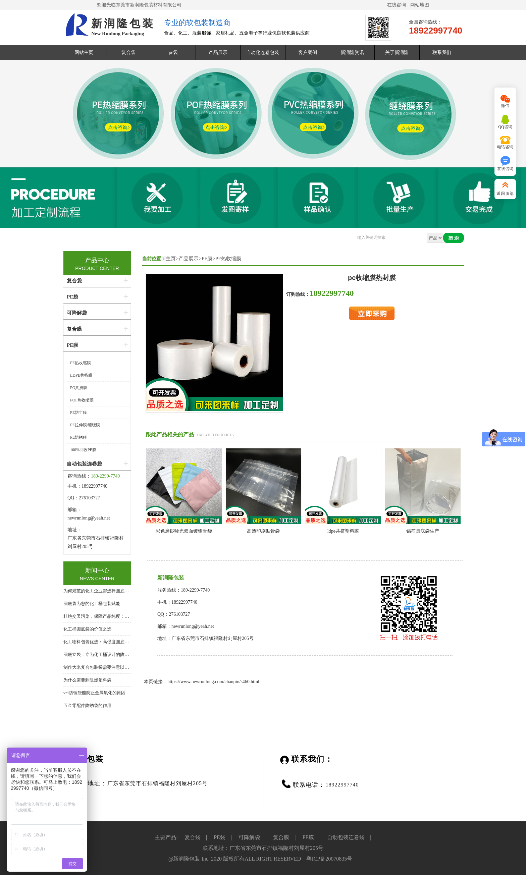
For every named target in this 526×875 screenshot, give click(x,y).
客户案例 (307, 52)
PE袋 (72, 296)
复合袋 (128, 52)
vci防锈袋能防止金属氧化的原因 (94, 692)
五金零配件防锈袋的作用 (87, 705)
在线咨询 (396, 4)
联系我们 (441, 52)
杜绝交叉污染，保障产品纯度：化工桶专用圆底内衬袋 (115, 616)
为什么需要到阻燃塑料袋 (87, 679)
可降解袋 (77, 313)
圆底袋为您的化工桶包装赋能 (91, 603)
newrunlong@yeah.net (89, 518)
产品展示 (218, 52)
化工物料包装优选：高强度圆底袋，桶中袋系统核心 (113, 641)
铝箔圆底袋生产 (422, 531)
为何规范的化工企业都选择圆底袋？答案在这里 (109, 590)
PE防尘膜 (78, 412)
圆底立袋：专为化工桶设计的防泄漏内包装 (104, 654)
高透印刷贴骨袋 (263, 531)
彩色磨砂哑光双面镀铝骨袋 (184, 531)
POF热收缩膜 (82, 400)
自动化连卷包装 (262, 52)
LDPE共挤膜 (81, 375)
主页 (171, 258)
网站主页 (83, 52)
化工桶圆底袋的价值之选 (87, 629)
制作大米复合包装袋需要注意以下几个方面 (104, 667)
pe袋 (173, 52)
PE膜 (207, 258)
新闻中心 (97, 570)
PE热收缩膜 (228, 258)
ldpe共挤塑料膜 (343, 531)
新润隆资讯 (352, 52)
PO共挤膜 (78, 387)
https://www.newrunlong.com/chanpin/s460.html (213, 681)
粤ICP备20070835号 (329, 859)
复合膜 (74, 329)
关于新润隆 (397, 52)
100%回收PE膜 (83, 449)
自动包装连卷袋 (84, 464)
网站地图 (419, 4)
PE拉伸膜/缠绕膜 (85, 425)
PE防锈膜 (78, 437)
